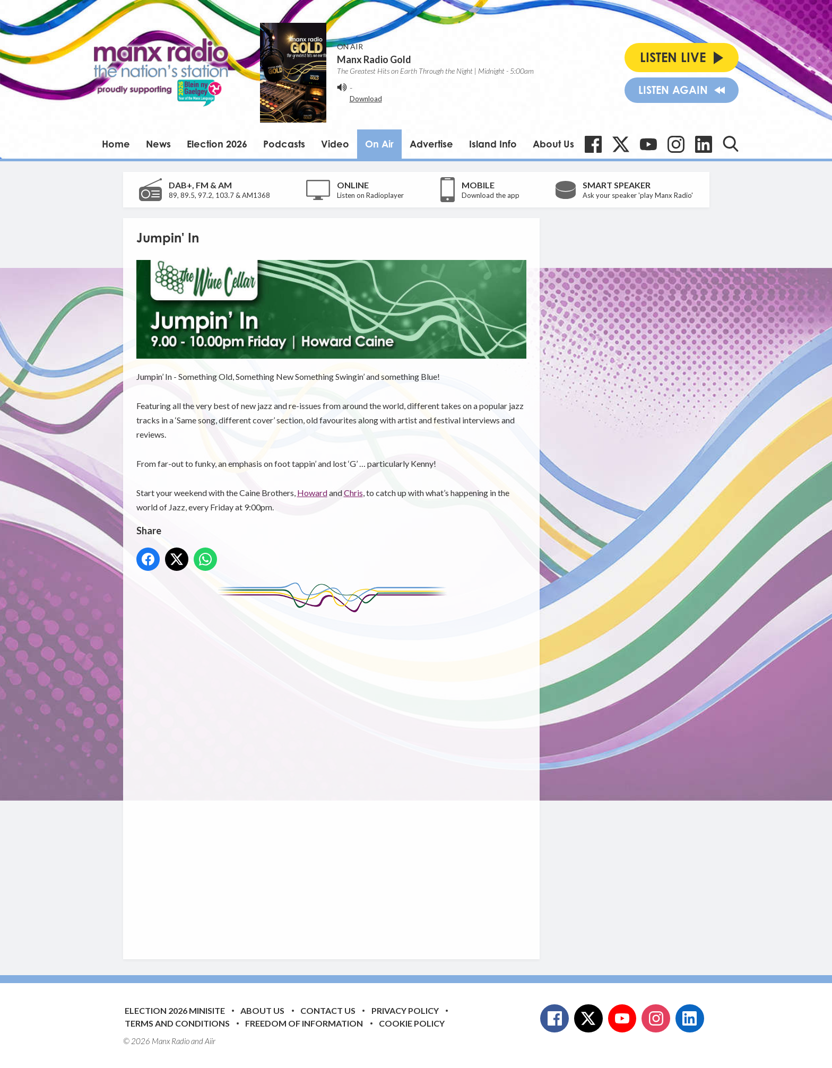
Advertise (431, 144)
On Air (379, 144)
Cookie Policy (412, 1023)
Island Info (493, 144)
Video (335, 144)
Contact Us (328, 1010)
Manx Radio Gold (374, 59)
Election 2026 (217, 144)
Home (116, 144)
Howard (312, 493)
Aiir (210, 1041)
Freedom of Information (304, 1023)
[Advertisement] (335, 778)
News (158, 144)
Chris (353, 493)
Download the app (490, 195)
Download (366, 98)
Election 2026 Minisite (175, 1010)
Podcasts (284, 144)
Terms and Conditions (177, 1023)
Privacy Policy (405, 1010)
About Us (553, 144)
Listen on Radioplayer (370, 195)
